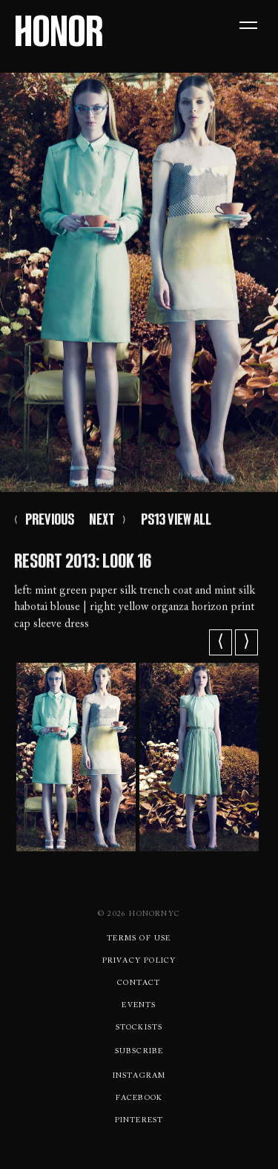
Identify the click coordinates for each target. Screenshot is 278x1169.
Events (139, 1005)
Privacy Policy (139, 961)
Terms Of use (139, 939)
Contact (138, 983)
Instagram (139, 1076)
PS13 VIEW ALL (176, 521)
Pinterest (139, 1120)
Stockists (139, 1028)
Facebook (139, 1098)
